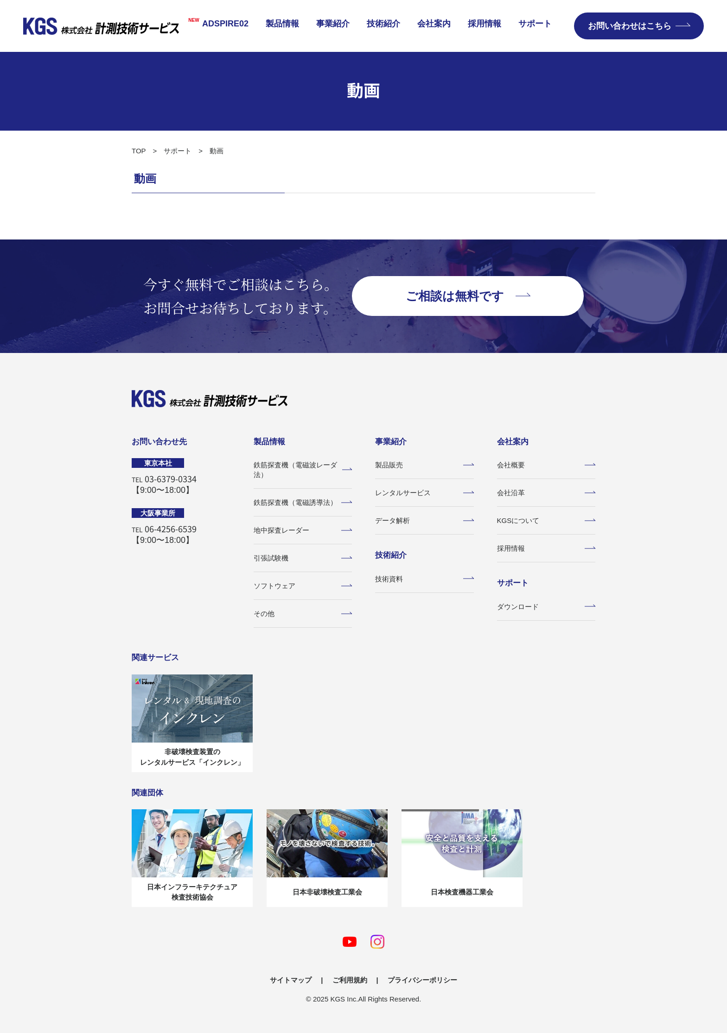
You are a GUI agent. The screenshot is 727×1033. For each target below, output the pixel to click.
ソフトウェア (303, 586)
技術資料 (424, 579)
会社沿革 (546, 493)
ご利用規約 (349, 979)
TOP (139, 151)
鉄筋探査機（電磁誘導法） (303, 502)
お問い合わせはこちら (639, 26)
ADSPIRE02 (215, 23)
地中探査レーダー (303, 530)
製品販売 (424, 465)
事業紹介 (333, 23)
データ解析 (424, 520)
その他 (303, 613)
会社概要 (546, 465)
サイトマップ (291, 979)
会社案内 (434, 23)
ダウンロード (546, 607)
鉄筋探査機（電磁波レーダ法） (303, 470)
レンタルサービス (424, 493)
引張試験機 (303, 558)
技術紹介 (383, 23)
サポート (535, 23)
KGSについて (546, 520)
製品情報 (282, 23)
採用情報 (484, 23)
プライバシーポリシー (422, 979)
